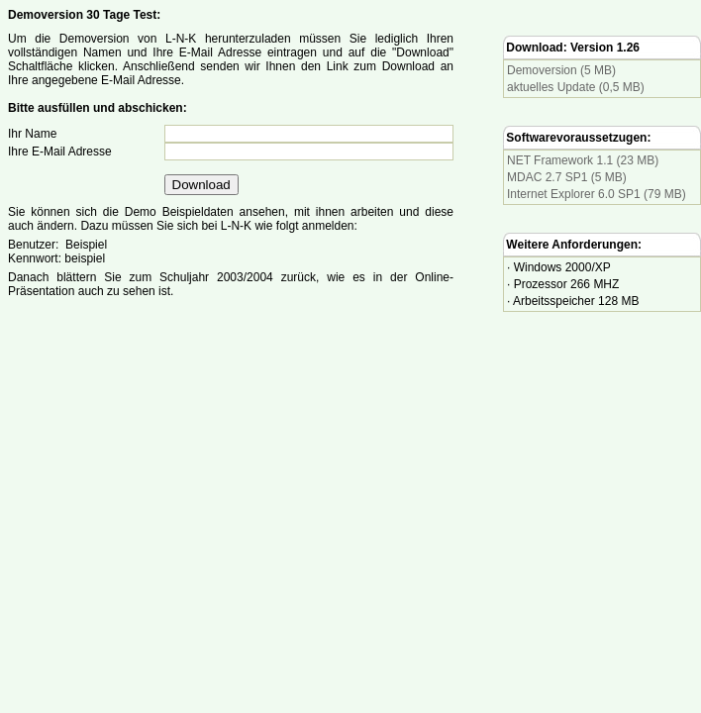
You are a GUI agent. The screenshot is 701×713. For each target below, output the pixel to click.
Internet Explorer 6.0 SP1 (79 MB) (596, 194)
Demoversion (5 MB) (561, 70)
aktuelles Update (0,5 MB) (576, 87)
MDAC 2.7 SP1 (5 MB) (567, 177)
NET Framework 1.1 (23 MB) (582, 160)
